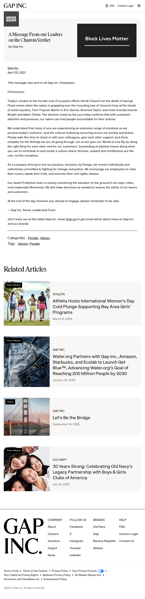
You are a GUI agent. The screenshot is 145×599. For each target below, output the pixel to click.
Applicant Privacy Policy (56, 574)
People (33, 238)
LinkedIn (75, 548)
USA (109, 6)
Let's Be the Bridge (71, 417)
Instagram (76, 534)
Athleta (59, 294)
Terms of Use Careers (35, 570)
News (51, 548)
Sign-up (71, 219)
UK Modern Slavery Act (88, 574)
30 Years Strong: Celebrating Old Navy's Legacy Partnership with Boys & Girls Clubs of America (93, 472)
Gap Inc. (13, 68)
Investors (54, 534)
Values (45, 238)
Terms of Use (11, 570)
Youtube (75, 541)
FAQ (122, 519)
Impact (52, 541)
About (52, 519)
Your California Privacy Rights (21, 574)
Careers (53, 527)
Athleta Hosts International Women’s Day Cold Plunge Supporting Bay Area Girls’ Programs (93, 306)
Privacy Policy (60, 570)
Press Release (14, 285)
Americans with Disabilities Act (21, 579)
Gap (96, 527)
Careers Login (125, 5)
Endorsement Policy (55, 579)
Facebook (76, 519)
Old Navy (60, 459)
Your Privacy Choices (84, 570)
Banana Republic (104, 534)
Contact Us (126, 534)
